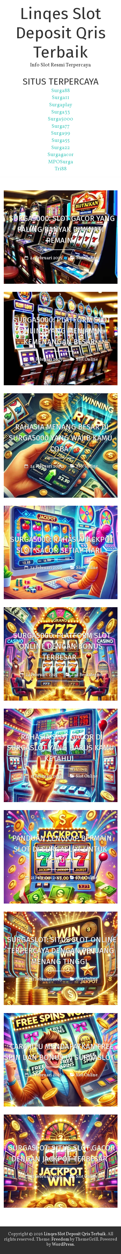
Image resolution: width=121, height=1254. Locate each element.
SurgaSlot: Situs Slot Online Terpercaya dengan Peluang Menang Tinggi (62, 950)
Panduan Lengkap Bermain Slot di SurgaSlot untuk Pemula (62, 849)
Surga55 (61, 140)
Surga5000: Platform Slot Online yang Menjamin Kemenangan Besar (62, 330)
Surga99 (60, 133)
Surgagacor (61, 154)
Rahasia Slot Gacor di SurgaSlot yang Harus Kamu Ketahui (60, 747)
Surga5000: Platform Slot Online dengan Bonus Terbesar (62, 646)
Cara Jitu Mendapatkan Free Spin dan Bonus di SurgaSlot (59, 1052)
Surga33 (60, 112)
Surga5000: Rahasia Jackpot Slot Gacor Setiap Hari (62, 545)
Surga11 (60, 97)
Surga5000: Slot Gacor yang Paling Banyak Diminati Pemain (62, 229)
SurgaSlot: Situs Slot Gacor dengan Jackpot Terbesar (62, 1153)
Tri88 (61, 168)
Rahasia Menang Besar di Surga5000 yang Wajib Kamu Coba (60, 437)
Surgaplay (60, 104)
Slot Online (87, 258)
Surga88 (60, 90)
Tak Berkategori (87, 675)
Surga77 (61, 126)
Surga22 (60, 147)
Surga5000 (60, 119)
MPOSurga (60, 161)
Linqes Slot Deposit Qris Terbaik (61, 33)
